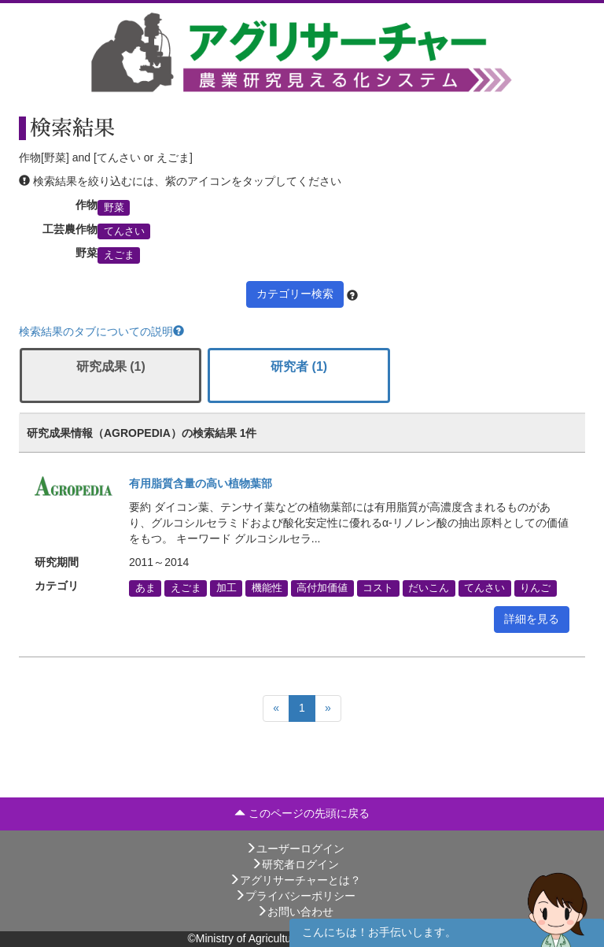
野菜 (114, 207)
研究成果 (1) (110, 366)
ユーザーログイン (294, 848)
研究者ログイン (295, 864)
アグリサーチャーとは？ (295, 880)
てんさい (124, 231)
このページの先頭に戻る (302, 813)
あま (145, 588)
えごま (119, 255)
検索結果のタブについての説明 (101, 331)
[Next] (328, 708)
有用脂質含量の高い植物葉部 (200, 483)
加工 (226, 588)
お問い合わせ (294, 911)
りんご (535, 588)
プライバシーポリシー (294, 896)
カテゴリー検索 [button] (294, 293)
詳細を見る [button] (531, 618)
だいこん (428, 588)
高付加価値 (322, 588)
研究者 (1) (299, 366)
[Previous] (276, 708)
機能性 (267, 588)
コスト (378, 588)
